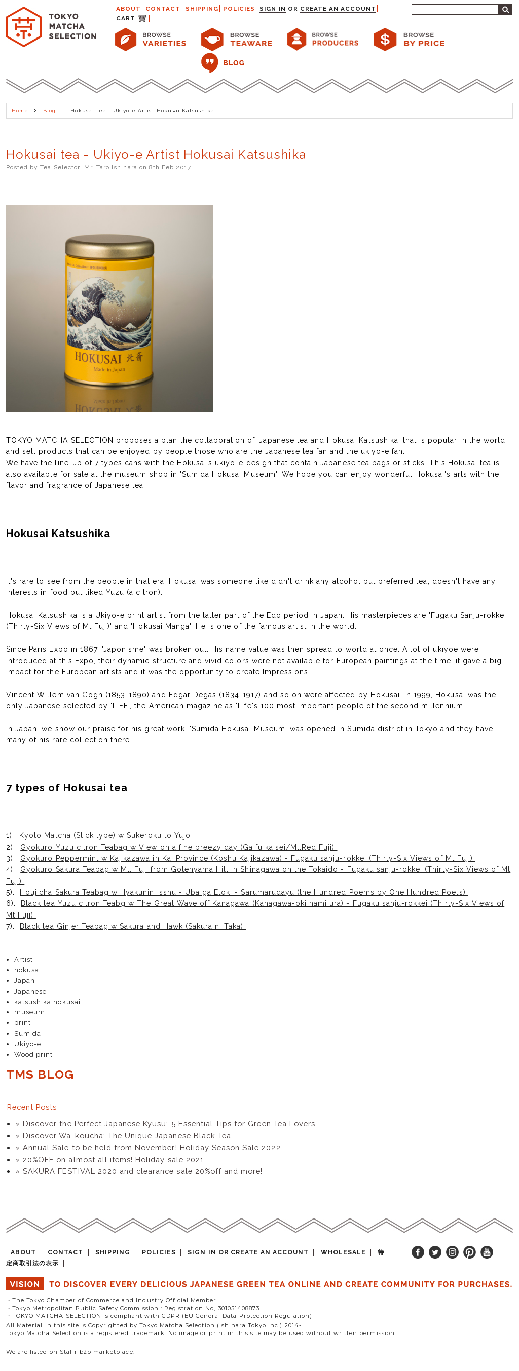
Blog (49, 110)
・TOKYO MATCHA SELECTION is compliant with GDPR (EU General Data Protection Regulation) (159, 1315)
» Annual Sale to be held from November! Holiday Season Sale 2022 (148, 1147)
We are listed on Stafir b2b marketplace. (70, 1351)
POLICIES (239, 8)
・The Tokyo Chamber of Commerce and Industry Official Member (111, 1300)
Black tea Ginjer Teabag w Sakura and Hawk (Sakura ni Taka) (133, 926)
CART (125, 18)
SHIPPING (202, 8)
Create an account (338, 8)
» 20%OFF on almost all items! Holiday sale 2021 (109, 1159)
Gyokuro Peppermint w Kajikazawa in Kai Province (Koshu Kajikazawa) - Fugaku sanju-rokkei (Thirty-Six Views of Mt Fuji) (247, 858)
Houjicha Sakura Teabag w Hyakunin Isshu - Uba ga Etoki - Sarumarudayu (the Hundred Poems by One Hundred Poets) (244, 892)
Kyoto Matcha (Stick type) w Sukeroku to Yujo (106, 835)
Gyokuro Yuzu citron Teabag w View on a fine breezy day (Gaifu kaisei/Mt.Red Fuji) (178, 847)
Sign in (272, 8)
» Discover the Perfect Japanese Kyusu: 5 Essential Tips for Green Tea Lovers (165, 1123)
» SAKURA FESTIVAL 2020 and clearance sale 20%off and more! (139, 1171)
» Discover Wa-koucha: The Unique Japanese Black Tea (123, 1135)
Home (20, 110)
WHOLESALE (343, 1252)
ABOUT (128, 8)
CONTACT (162, 8)
